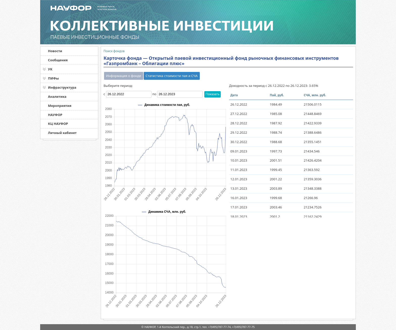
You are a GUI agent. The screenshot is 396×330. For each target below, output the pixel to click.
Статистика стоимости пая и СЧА (172, 75)
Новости (55, 51)
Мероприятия (59, 105)
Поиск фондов (114, 51)
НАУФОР (55, 114)
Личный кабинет (62, 132)
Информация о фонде (123, 75)
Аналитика (57, 96)
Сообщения (58, 60)
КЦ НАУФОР (58, 123)
